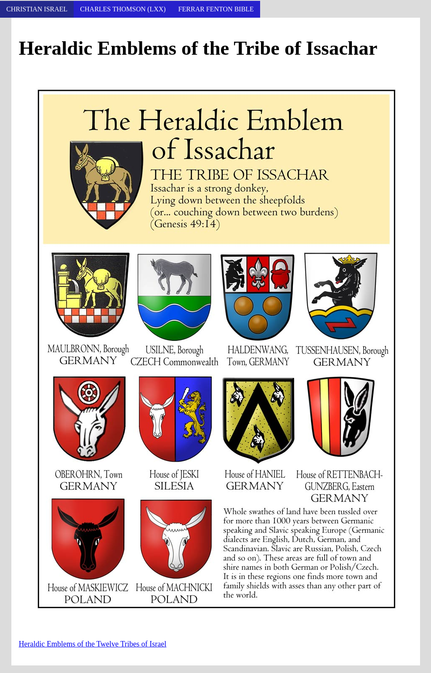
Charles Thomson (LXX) (122, 9)
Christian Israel (36, 9)
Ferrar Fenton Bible (216, 9)
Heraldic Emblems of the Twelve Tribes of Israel (93, 644)
